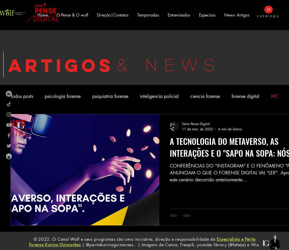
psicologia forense (63, 96)
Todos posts (21, 96)
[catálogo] (268, 9)
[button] (148, 15)
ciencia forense (205, 96)
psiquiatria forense (110, 96)
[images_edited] (9, 156)
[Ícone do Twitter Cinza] (9, 146)
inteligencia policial (159, 96)
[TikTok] (9, 104)
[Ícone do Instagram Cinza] (9, 115)
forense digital (245, 96)
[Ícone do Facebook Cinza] (9, 135)
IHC (275, 96)
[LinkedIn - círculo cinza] (9, 94)
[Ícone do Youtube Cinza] (9, 125)
